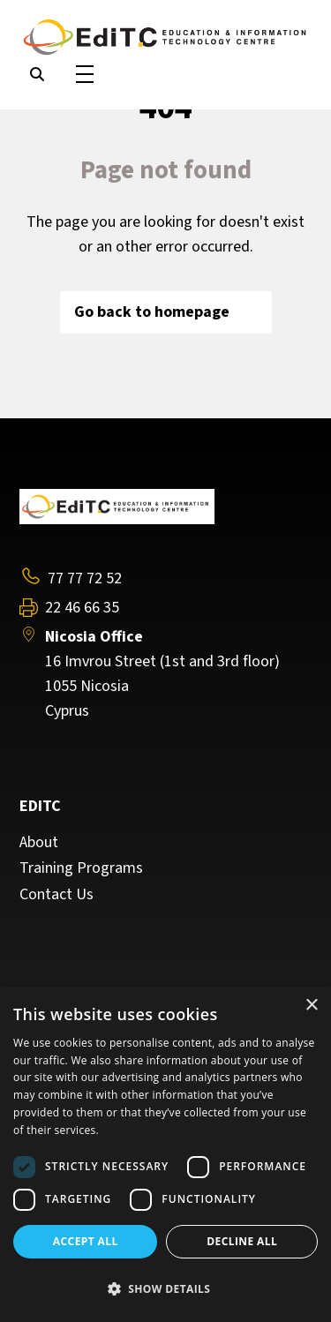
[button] (165, 1289)
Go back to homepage (166, 312)
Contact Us (56, 895)
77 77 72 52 (85, 578)
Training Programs (81, 868)
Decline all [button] (242, 1241)
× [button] (311, 1005)
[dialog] (165, 1154)
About (38, 843)
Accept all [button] (85, 1241)
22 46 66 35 (82, 608)
